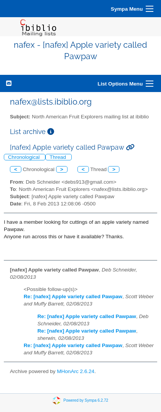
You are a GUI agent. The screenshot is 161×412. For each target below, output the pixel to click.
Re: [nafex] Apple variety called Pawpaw (73, 296)
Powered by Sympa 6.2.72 (85, 400)
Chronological (24, 157)
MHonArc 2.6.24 (75, 371)
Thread (59, 157)
